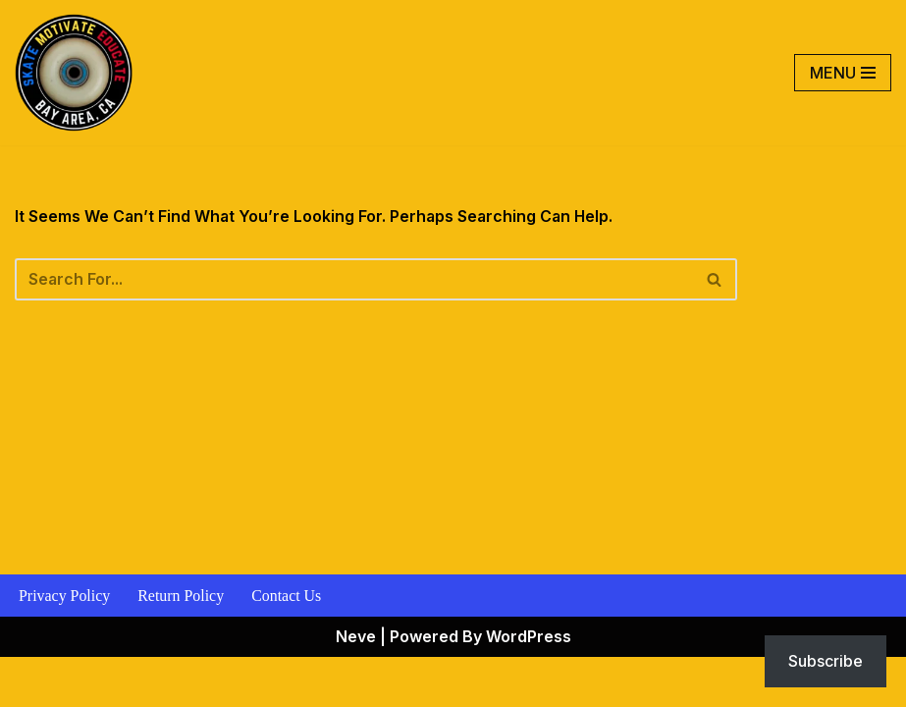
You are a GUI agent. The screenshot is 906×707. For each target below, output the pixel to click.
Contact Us (287, 645)
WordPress (528, 685)
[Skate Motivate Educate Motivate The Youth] (74, 73)
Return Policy (181, 645)
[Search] (355, 280)
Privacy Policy (65, 645)
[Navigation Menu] (842, 72)
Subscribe (825, 661)
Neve (356, 685)
